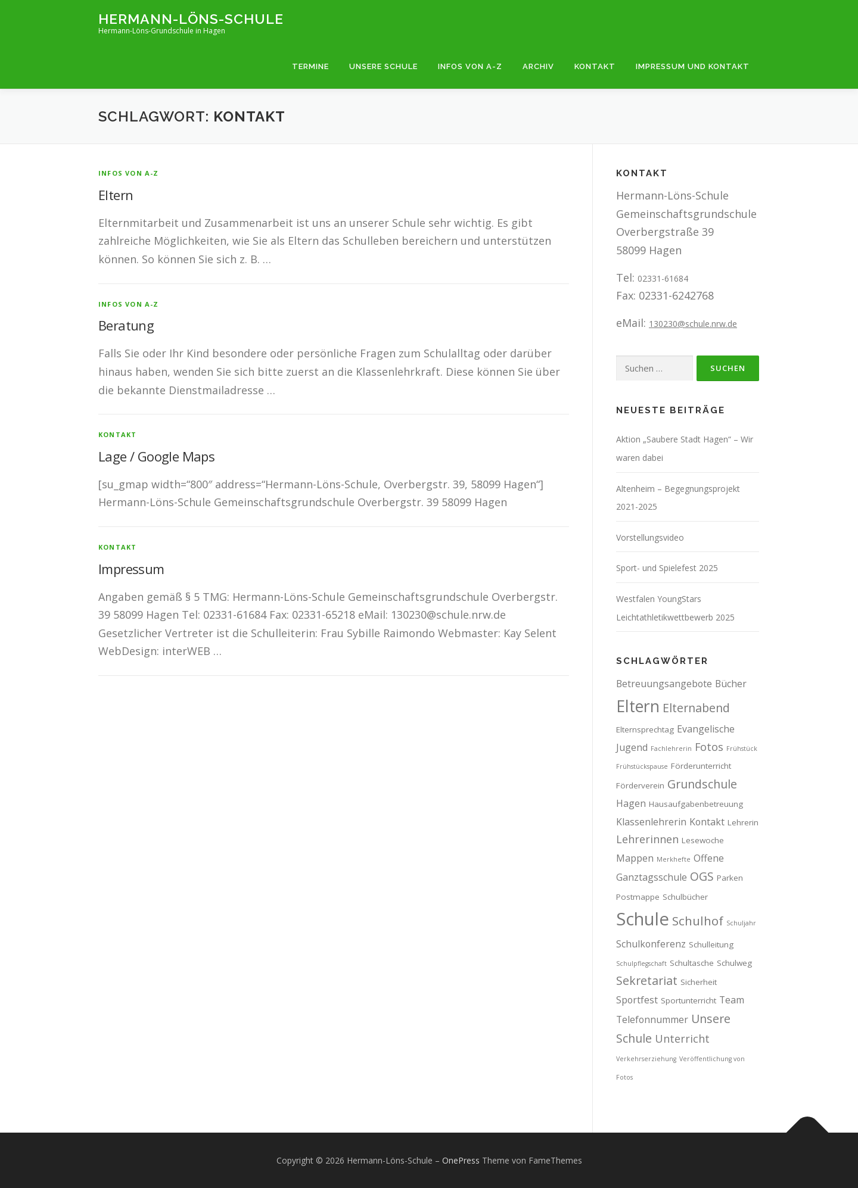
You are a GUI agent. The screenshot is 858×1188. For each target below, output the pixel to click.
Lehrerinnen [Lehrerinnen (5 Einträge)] (647, 839)
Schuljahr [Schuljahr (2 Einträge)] (741, 923)
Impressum (131, 569)
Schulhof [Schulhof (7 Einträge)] (697, 920)
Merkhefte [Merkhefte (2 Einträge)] (674, 859)
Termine (310, 66)
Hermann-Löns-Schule (191, 18)
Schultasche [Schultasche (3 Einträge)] (692, 963)
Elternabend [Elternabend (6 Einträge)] (696, 708)
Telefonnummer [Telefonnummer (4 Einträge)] (652, 1019)
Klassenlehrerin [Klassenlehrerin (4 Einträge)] (651, 821)
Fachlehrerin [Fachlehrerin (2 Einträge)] (671, 748)
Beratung (126, 325)
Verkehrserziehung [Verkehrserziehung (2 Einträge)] (646, 1059)
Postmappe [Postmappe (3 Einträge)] (638, 896)
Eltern (115, 195)
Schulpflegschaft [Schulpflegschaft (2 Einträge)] (641, 963)
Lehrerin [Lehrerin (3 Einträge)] (743, 822)
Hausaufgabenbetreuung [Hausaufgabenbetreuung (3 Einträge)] (696, 804)
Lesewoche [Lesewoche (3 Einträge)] (703, 840)
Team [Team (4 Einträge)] (731, 999)
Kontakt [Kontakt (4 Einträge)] (707, 821)
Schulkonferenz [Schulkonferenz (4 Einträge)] (651, 943)
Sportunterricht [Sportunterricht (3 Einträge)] (688, 1000)
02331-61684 (663, 278)
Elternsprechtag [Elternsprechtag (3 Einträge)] (645, 729)
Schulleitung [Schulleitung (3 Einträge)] (711, 944)
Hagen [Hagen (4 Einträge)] (631, 803)
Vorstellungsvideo (650, 537)
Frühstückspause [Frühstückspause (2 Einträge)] (642, 766)
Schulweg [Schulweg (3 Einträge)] (734, 963)
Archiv (538, 66)
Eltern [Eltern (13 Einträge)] (638, 706)
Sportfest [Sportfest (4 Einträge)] (637, 999)
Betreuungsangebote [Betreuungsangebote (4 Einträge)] (664, 683)
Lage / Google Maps (156, 456)
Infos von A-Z (470, 66)
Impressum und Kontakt (693, 66)
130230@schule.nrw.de (693, 323)
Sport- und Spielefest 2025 (667, 567)
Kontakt (594, 66)
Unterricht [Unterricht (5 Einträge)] (682, 1038)
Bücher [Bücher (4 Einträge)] (731, 683)
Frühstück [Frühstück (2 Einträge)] (741, 748)
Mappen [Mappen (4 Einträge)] (635, 858)
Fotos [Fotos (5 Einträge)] (709, 747)
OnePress (461, 1160)
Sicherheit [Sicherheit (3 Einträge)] (698, 982)
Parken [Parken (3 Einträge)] (730, 877)
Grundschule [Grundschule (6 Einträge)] (702, 784)
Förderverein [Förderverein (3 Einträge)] (640, 785)
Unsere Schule (383, 66)
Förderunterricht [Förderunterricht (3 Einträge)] (701, 765)
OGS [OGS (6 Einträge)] (702, 876)
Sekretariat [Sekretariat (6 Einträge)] (646, 980)
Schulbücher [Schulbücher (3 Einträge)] (685, 896)
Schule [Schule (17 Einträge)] (642, 919)
